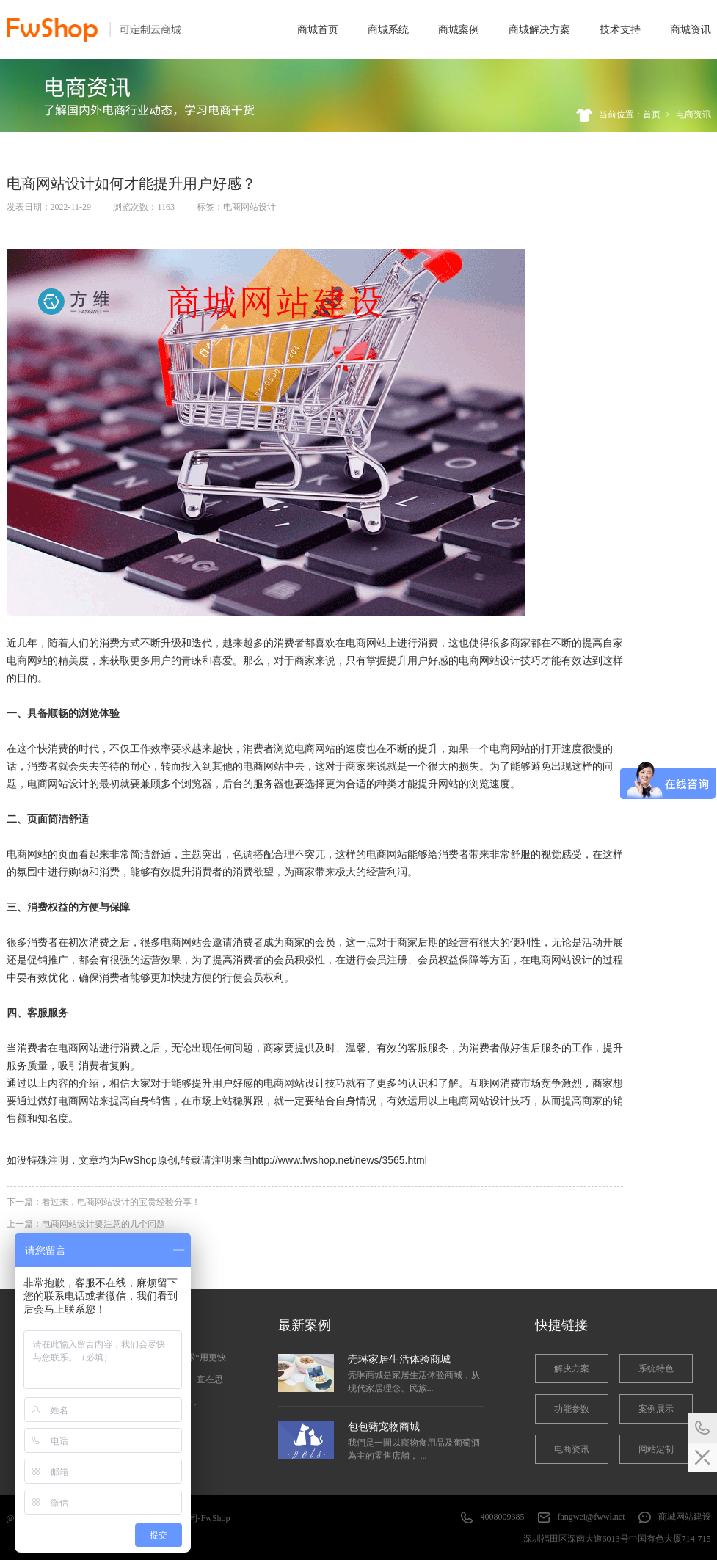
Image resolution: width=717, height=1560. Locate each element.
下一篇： (103, 1202)
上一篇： (86, 1224)
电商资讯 (693, 114)
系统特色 (656, 1368)
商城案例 (458, 29)
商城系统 (388, 29)
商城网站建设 (684, 1517)
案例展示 (656, 1409)
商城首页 (317, 29)
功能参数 (571, 1409)
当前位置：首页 (629, 114)
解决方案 (571, 1368)
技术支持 (620, 29)
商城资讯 (690, 29)
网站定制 (656, 1449)
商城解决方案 (539, 29)
